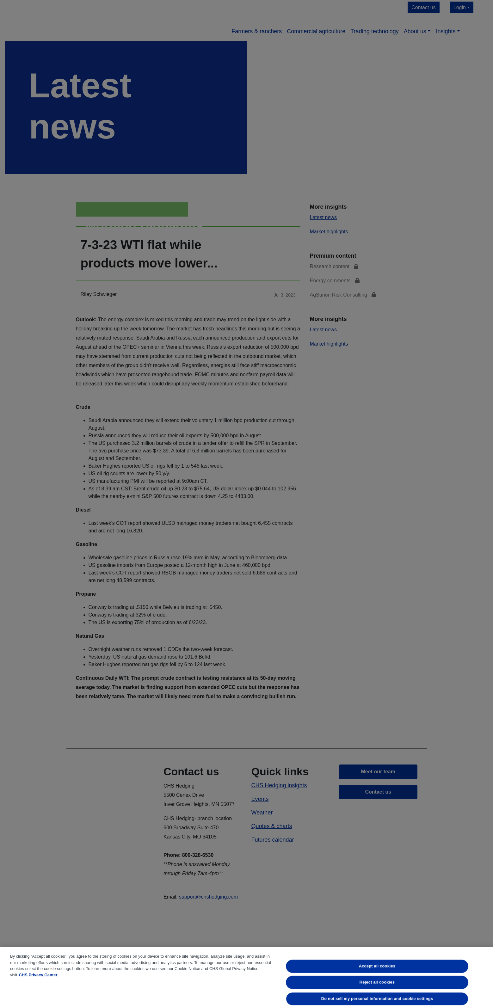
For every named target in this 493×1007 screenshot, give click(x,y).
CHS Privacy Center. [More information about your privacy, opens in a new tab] (38, 975)
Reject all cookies (377, 982)
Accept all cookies (377, 966)
